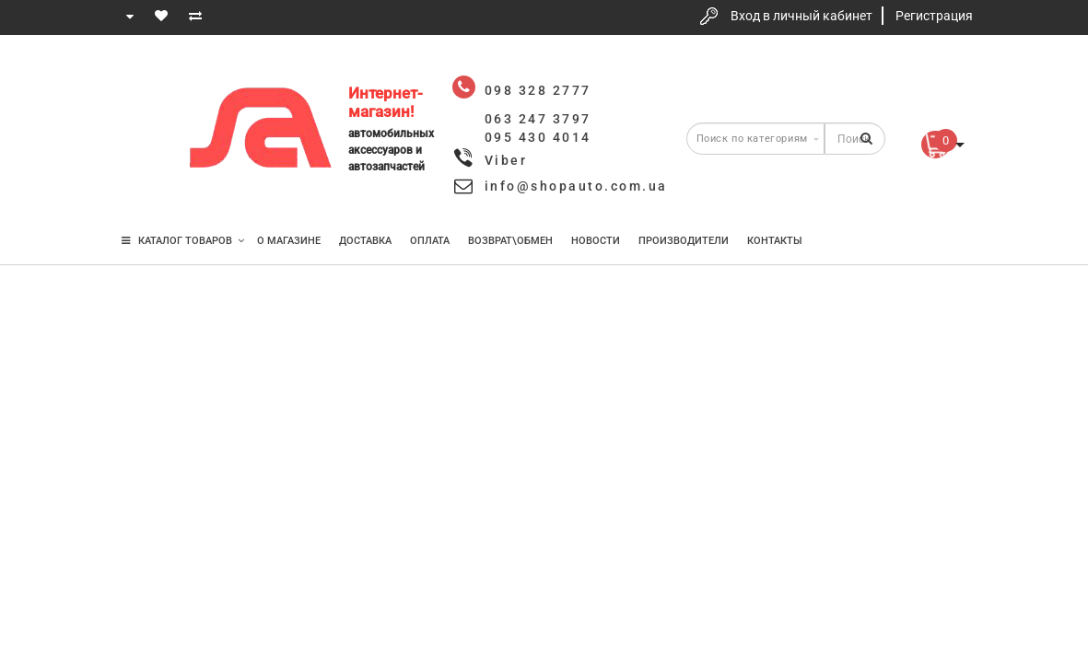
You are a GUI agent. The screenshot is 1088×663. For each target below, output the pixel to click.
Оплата (430, 241)
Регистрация (934, 15)
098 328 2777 (141, 76)
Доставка (365, 241)
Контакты (774, 241)
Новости (595, 241)
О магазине (289, 241)
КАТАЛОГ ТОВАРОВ (183, 241)
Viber (506, 160)
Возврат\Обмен (510, 241)
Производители (683, 241)
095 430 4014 (142, 186)
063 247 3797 (141, 131)
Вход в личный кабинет (801, 15)
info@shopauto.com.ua (576, 186)
